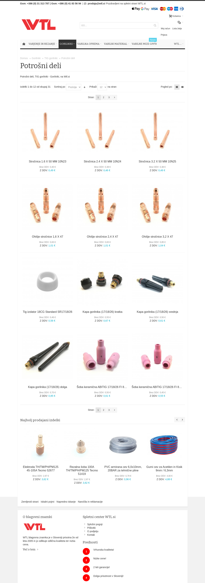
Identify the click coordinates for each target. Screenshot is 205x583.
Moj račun (158, 25)
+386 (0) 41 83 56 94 (69, 3)
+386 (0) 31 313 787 (38, 3)
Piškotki (72, 521)
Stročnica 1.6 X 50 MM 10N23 (47, 155)
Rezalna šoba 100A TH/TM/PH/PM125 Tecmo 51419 (82, 464)
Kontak (72, 528)
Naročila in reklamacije (90, 495)
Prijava (180, 25)
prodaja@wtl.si (96, 3)
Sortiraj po (59, 80)
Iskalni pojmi (47, 495)
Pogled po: (167, 80)
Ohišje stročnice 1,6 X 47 (47, 230)
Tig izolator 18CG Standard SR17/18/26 (47, 305)
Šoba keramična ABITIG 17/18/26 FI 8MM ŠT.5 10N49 (165, 380)
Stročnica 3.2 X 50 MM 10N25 (157, 155)
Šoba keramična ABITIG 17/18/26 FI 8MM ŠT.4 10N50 (110, 380)
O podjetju (73, 525)
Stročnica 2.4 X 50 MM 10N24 (102, 155)
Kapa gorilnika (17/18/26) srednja (157, 305)
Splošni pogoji (75, 518)
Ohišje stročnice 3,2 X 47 (157, 230)
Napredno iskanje (66, 495)
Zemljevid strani (30, 495)
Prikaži (93, 80)
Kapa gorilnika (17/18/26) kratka (102, 305)
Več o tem (29, 546)
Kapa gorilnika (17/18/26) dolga (47, 380)
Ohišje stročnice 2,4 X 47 (102, 230)
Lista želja (170, 25)
